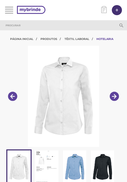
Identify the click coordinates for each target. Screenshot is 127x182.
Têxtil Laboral (77, 39)
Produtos (48, 39)
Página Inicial (21, 39)
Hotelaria (104, 39)
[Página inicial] (31, 10)
